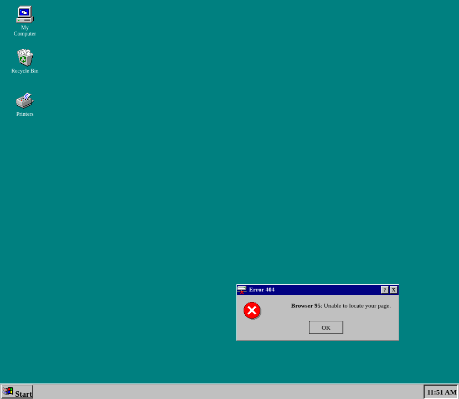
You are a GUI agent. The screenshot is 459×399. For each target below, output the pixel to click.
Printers (25, 104)
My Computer (25, 21)
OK (326, 327)
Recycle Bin (24, 61)
